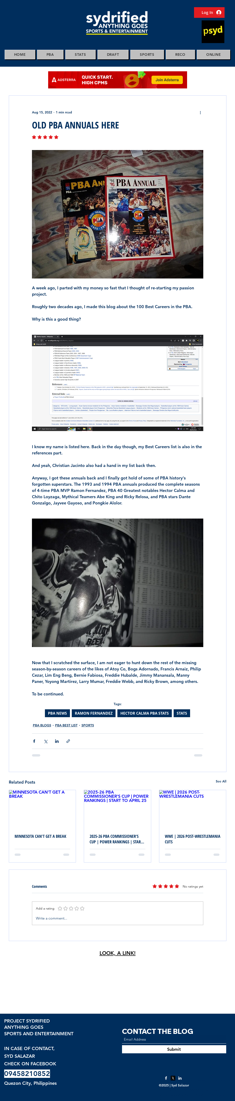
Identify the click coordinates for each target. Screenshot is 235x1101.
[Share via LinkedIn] (57, 741)
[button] (50, 54)
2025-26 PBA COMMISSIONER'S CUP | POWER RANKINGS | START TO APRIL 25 (116, 839)
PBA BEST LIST (66, 725)
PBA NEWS (57, 713)
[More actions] (200, 112)
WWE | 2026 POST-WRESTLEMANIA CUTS (192, 839)
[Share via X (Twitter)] (45, 741)
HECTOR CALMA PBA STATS (144, 713)
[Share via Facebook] (34, 741)
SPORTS (87, 725)
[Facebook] (166, 1078)
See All (221, 781)
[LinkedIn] (180, 1078)
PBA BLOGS (42, 725)
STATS (182, 713)
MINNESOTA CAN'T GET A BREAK (40, 836)
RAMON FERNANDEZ (94, 713)
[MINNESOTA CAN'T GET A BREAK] (42, 809)
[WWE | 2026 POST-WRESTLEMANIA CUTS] (192, 809)
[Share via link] (68, 741)
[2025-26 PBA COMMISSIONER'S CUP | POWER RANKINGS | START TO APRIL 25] (117, 809)
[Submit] (174, 1049)
